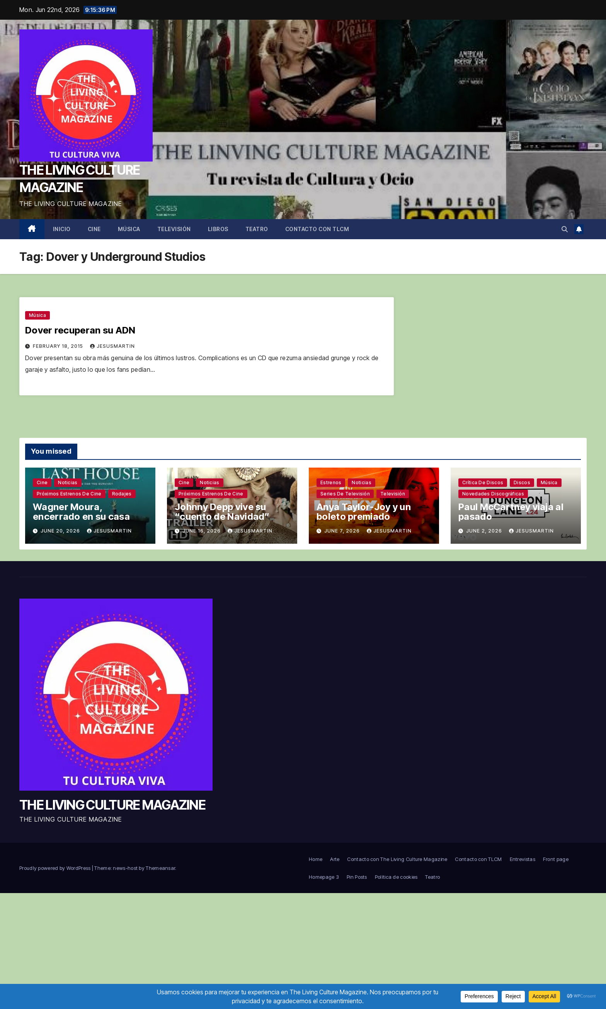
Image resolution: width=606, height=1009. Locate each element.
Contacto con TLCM (317, 229)
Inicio (62, 229)
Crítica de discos (482, 482)
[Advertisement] (303, 951)
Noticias (67, 482)
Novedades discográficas (493, 494)
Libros (218, 229)
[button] (565, 229)
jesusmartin (112, 346)
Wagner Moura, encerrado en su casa (81, 511)
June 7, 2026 (342, 531)
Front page (556, 859)
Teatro (256, 229)
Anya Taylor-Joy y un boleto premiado (364, 511)
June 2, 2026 (485, 531)
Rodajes (122, 494)
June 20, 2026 (61, 531)
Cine (94, 229)
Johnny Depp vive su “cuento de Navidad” (222, 511)
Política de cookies (396, 877)
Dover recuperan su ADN (80, 330)
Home (315, 859)
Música (129, 229)
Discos (522, 482)
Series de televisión (345, 494)
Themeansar (160, 868)
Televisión (174, 229)
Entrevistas (522, 859)
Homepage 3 (324, 877)
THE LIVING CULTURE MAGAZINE (112, 805)
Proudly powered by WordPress (55, 868)
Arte (334, 859)
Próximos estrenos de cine (69, 494)
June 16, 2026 (202, 531)
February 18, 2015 (59, 346)
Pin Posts (357, 877)
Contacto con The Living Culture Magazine (397, 859)
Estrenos (330, 482)
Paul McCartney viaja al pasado (510, 511)
